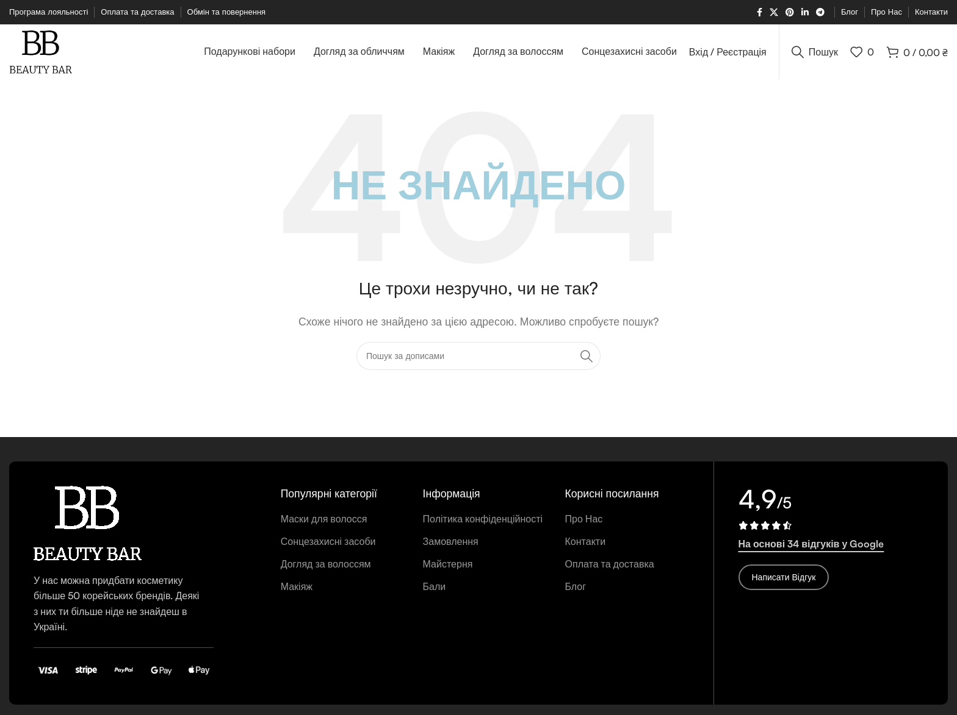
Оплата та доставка (609, 564)
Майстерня (448, 564)
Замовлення (450, 541)
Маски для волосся (324, 519)
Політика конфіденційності (483, 519)
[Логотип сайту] (40, 50)
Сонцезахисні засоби (328, 541)
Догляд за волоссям (326, 564)
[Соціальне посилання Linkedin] (805, 12)
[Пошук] (814, 52)
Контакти (585, 541)
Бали (434, 586)
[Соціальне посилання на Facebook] (759, 12)
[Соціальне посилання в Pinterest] (790, 12)
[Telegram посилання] (820, 12)
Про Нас (584, 519)
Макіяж (296, 586)
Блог (576, 586)
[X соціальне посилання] (774, 12)
